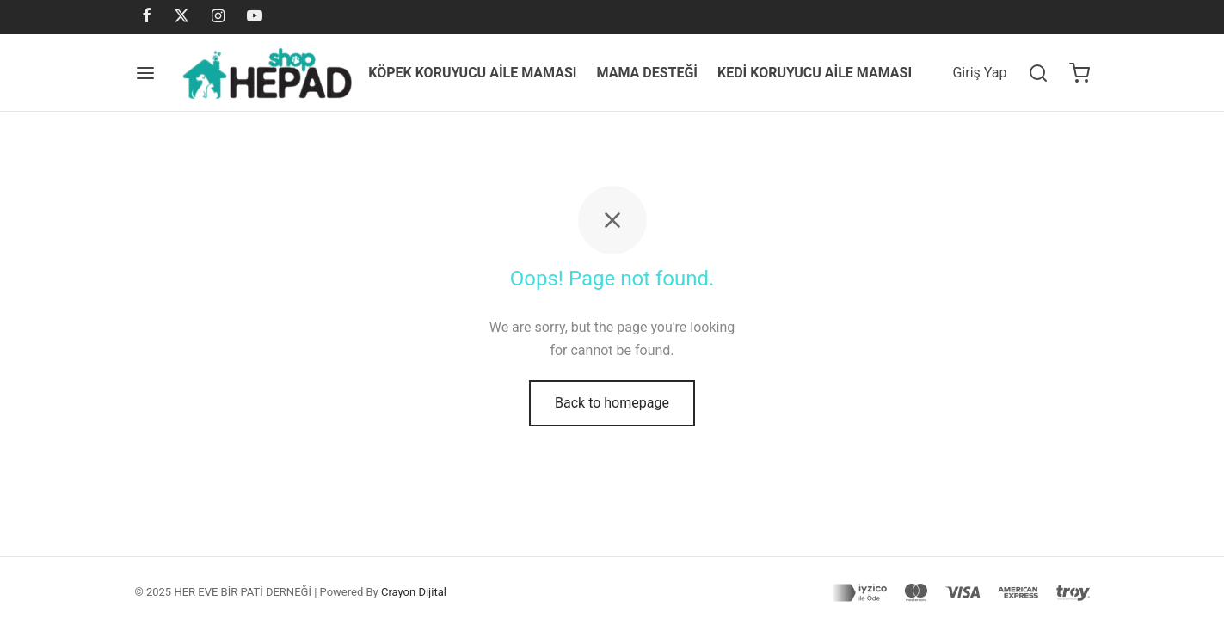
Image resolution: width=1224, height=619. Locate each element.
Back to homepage (612, 403)
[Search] (1038, 73)
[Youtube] (254, 17)
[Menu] (145, 73)
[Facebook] (146, 17)
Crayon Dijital (413, 591)
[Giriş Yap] (979, 72)
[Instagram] (218, 17)
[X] (181, 17)
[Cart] (1079, 73)
